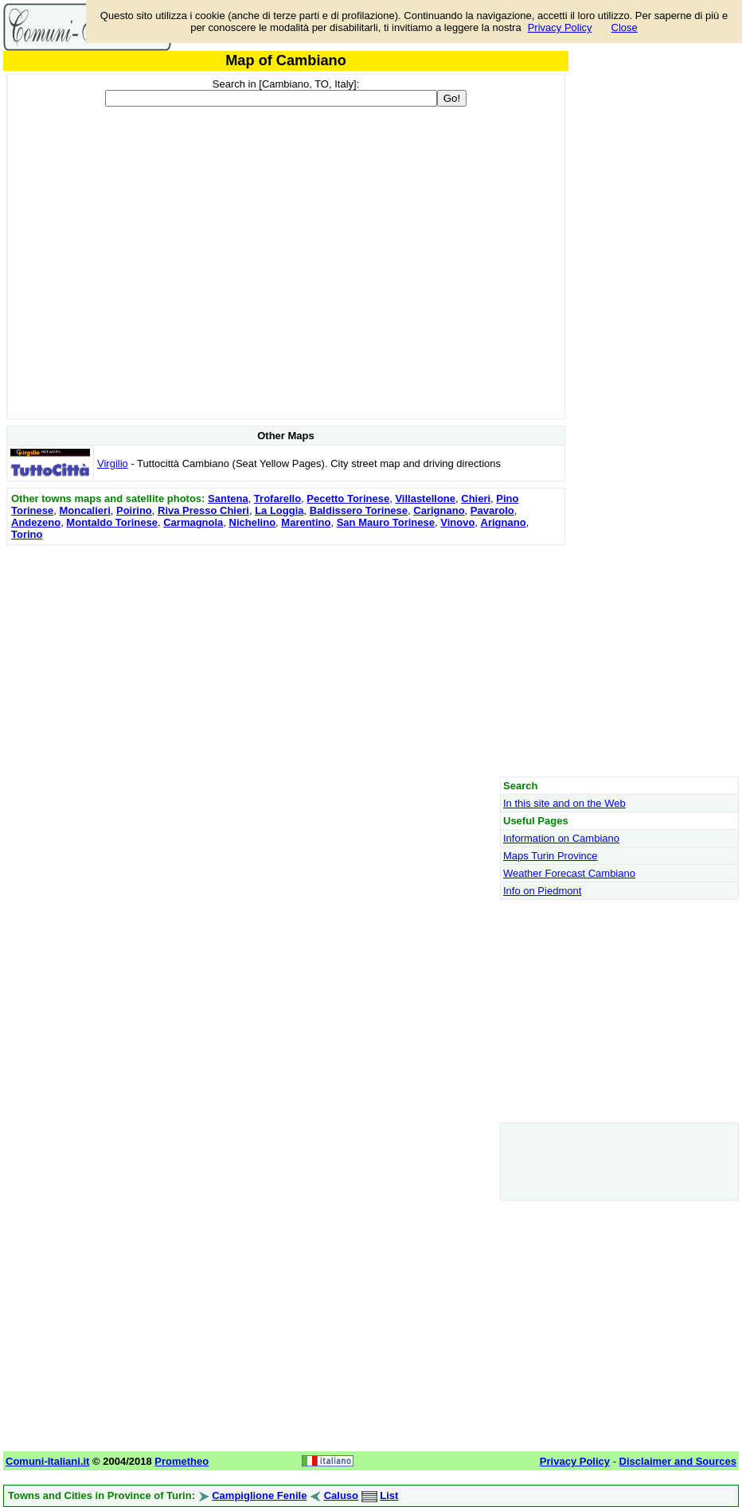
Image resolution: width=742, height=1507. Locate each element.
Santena (228, 498)
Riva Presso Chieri (203, 510)
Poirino (134, 510)
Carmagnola (193, 522)
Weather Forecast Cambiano (569, 873)
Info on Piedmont (542, 891)
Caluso (341, 1495)
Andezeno (36, 522)
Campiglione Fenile (259, 1495)
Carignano (438, 510)
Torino (26, 534)
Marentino (305, 522)
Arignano (503, 522)
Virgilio (112, 463)
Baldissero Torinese (359, 510)
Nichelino (252, 522)
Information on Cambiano (561, 838)
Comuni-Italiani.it (47, 1461)
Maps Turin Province (550, 856)
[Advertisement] (285, 660)
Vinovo (457, 522)
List (389, 1495)
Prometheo (181, 1461)
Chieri (475, 498)
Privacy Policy (560, 27)
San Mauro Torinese (386, 522)
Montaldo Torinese (112, 522)
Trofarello (277, 498)
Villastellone (425, 498)
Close (624, 27)
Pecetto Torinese (348, 498)
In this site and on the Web (564, 803)
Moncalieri (84, 510)
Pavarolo (492, 510)
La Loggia (279, 510)
